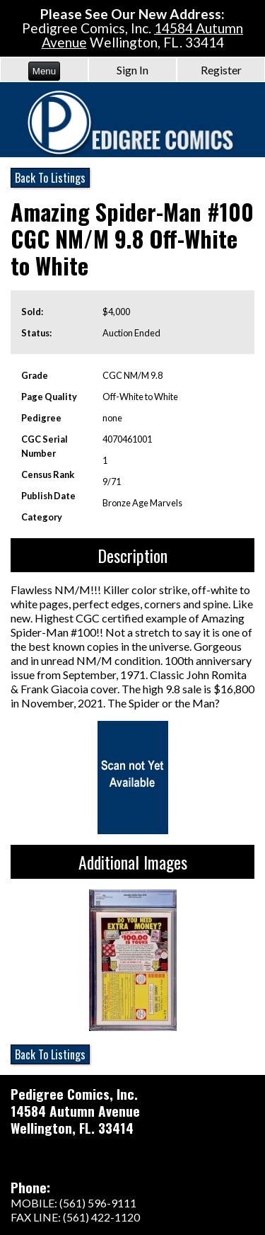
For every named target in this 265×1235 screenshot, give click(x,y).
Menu (44, 71)
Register (221, 69)
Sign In (132, 69)
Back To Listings (50, 177)
